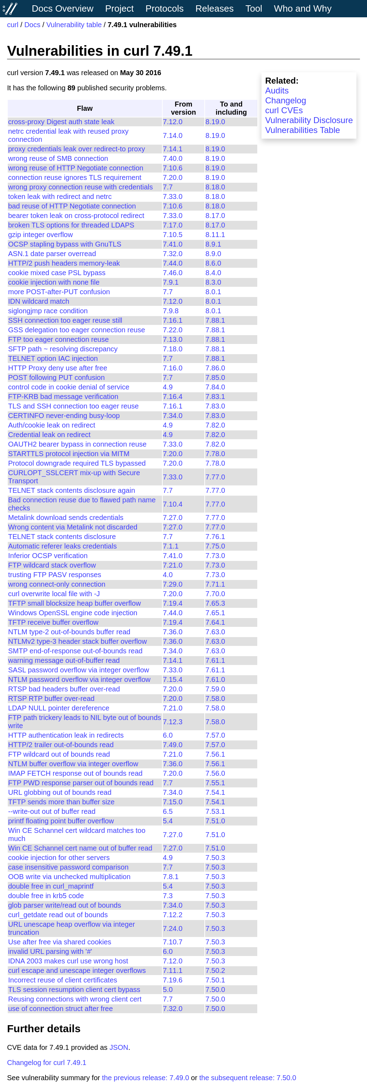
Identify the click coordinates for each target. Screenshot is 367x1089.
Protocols (164, 8)
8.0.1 (213, 292)
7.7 (168, 187)
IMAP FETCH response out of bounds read (75, 773)
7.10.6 (173, 168)
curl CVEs (284, 110)
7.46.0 (173, 273)
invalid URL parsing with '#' (50, 951)
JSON (118, 1047)
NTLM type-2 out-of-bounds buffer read (69, 632)
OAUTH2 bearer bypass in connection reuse (77, 444)
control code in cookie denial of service (69, 387)
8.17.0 (215, 215)
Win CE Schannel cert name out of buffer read (80, 848)
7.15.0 (173, 802)
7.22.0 (173, 330)
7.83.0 (215, 406)
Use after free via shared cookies (59, 942)
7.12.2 (173, 915)
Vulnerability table (74, 25)
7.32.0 (173, 254)
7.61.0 (215, 679)
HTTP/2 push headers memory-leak (64, 263)
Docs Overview (63, 8)
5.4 (168, 821)
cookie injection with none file (54, 282)
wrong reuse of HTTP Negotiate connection (75, 168)
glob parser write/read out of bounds (64, 905)
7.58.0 (215, 698)
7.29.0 (173, 584)
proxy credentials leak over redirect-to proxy (76, 149)
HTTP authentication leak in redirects (66, 735)
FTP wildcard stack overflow (52, 565)
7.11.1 (173, 970)
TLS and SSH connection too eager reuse (73, 406)
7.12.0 (173, 122)
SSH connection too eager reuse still (65, 320)
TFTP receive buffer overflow (53, 622)
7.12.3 (173, 722)
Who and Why (302, 8)
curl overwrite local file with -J (54, 594)
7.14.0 (173, 135)
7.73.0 (215, 555)
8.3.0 (213, 282)
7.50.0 (215, 989)
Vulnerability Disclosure (309, 120)
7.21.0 (173, 565)
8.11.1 (215, 234)
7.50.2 (215, 970)
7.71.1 (215, 584)
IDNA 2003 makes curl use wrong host (68, 961)
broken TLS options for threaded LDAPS (71, 225)
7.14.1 (173, 149)
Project (119, 8)
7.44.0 (173, 263)
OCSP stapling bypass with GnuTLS (64, 244)
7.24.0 (173, 928)
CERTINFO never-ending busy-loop (64, 415)
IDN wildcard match (38, 301)
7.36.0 (173, 632)
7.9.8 (171, 311)
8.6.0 (213, 263)
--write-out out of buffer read (52, 811)
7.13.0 (173, 339)
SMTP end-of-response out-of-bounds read (75, 651)
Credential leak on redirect (49, 434)
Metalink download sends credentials (66, 517)
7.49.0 (173, 745)
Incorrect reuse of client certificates (62, 980)
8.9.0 (213, 254)
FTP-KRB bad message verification (63, 396)
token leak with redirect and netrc (60, 196)
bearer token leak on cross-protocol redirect (76, 215)
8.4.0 (213, 273)
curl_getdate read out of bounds (58, 915)
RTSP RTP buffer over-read (51, 698)
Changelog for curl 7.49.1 (46, 1062)
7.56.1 (215, 754)
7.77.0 (215, 477)
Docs (32, 25)
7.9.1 (171, 282)
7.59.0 (215, 689)
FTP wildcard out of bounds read (59, 754)
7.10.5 (173, 234)
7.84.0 (215, 387)
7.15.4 (173, 679)
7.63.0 (215, 632)
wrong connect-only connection (57, 584)
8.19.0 (215, 122)
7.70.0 (215, 594)
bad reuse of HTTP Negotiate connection (72, 206)
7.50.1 (215, 980)
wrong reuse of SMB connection (58, 158)
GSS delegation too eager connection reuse (76, 330)
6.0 (168, 735)
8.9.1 (213, 244)
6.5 (168, 811)
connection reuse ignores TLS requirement (75, 177)
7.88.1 (215, 320)
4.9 (168, 387)
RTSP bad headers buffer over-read (64, 689)
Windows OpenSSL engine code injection (72, 613)
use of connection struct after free (60, 1008)
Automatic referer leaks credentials (62, 546)
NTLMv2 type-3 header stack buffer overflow (77, 641)
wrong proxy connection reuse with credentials (80, 187)
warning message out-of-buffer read (64, 660)
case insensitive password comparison (68, 867)
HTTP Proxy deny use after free (57, 368)
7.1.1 (171, 546)
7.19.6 (173, 980)
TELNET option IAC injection (53, 358)
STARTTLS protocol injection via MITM (69, 454)
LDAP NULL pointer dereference (58, 708)
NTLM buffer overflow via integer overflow (73, 764)
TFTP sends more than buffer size (61, 802)
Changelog (285, 100)
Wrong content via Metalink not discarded (73, 527)
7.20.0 (173, 177)
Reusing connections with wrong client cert (75, 999)
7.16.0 (173, 368)
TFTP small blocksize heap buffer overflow (74, 603)
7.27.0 (173, 517)
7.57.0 (215, 735)
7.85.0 (215, 377)
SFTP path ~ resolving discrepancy (63, 349)
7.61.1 (215, 660)
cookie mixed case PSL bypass (57, 273)
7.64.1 (215, 622)
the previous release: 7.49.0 (145, 1078)
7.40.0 (173, 158)
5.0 (168, 989)
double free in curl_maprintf (51, 886)
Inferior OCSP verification (48, 555)
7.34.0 (173, 415)
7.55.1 (215, 783)
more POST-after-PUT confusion (59, 292)
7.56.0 (215, 773)
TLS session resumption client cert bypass (74, 989)
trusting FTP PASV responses (54, 575)
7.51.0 (215, 821)
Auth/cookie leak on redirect (51, 425)
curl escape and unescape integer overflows (77, 970)
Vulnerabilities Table (302, 130)
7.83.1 (215, 396)
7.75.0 (215, 546)
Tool (253, 8)
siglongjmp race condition (48, 311)
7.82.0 (215, 425)
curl (12, 25)
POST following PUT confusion (56, 377)
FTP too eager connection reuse (58, 339)
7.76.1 (215, 536)
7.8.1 (171, 877)
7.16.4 (173, 396)
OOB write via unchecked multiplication (69, 877)
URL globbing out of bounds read (60, 792)
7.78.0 (215, 454)
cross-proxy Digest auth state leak (61, 122)
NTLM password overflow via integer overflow (79, 679)
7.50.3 (215, 857)
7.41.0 (173, 244)
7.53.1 (215, 811)
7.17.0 (173, 225)
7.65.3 (215, 603)
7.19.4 (173, 603)
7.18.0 (173, 349)
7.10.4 (173, 504)
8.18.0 (215, 187)
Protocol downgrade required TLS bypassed (77, 463)
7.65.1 (215, 613)
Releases (214, 8)
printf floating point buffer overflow (61, 821)
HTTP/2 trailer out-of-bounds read (61, 745)
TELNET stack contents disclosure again (71, 490)
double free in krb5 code (46, 896)
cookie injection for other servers (59, 857)
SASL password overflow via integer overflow (78, 670)
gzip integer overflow (40, 234)
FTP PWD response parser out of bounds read (81, 783)
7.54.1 (215, 792)
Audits (277, 90)
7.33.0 (173, 196)
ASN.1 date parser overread (52, 254)
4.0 (168, 575)
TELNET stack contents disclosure (62, 536)
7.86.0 (215, 368)
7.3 (168, 896)
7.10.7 (173, 942)
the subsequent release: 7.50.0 (247, 1078)
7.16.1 (173, 320)
